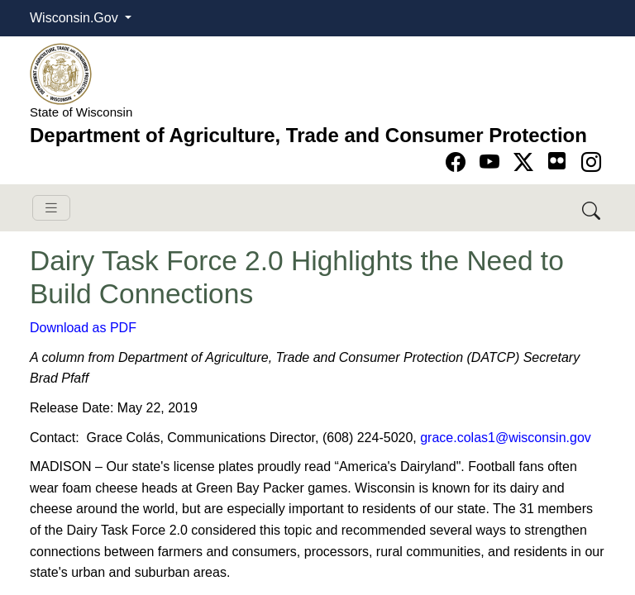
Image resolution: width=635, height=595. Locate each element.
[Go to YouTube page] (492, 162)
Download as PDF (83, 328)
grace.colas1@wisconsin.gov (505, 438)
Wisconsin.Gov (76, 18)
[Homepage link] (61, 73)
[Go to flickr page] (557, 160)
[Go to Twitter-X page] (526, 162)
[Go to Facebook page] (458, 162)
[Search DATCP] (592, 208)
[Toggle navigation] (51, 208)
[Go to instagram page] (591, 162)
